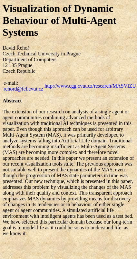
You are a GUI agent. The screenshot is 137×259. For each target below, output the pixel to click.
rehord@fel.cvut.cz (23, 88)
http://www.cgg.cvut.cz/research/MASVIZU (90, 86)
